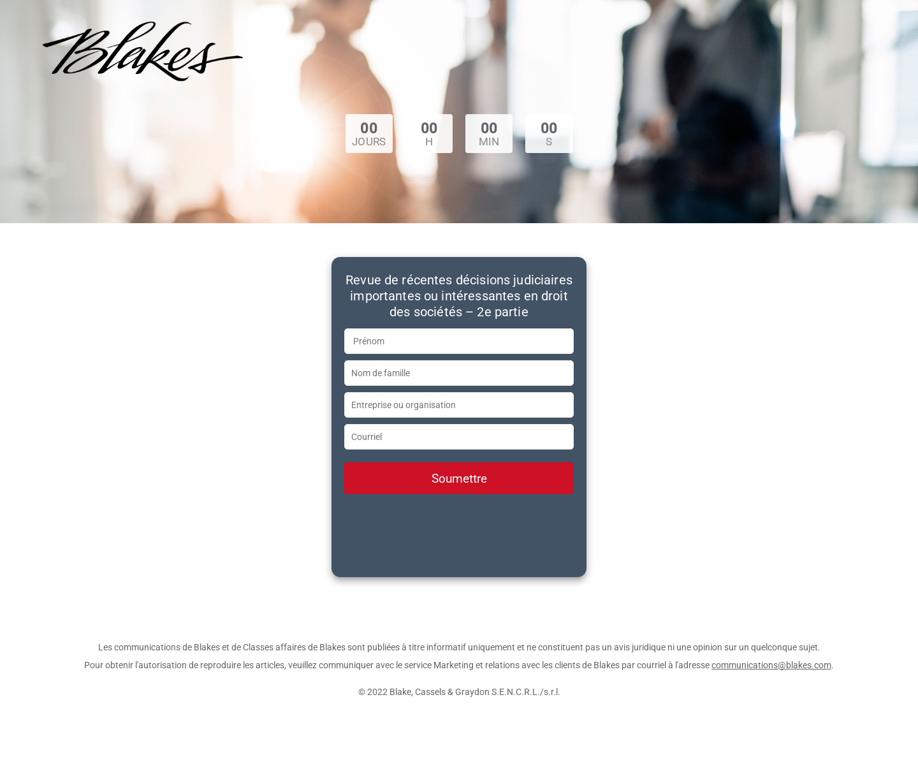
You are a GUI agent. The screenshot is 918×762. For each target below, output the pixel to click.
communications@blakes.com (771, 665)
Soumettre (459, 478)
